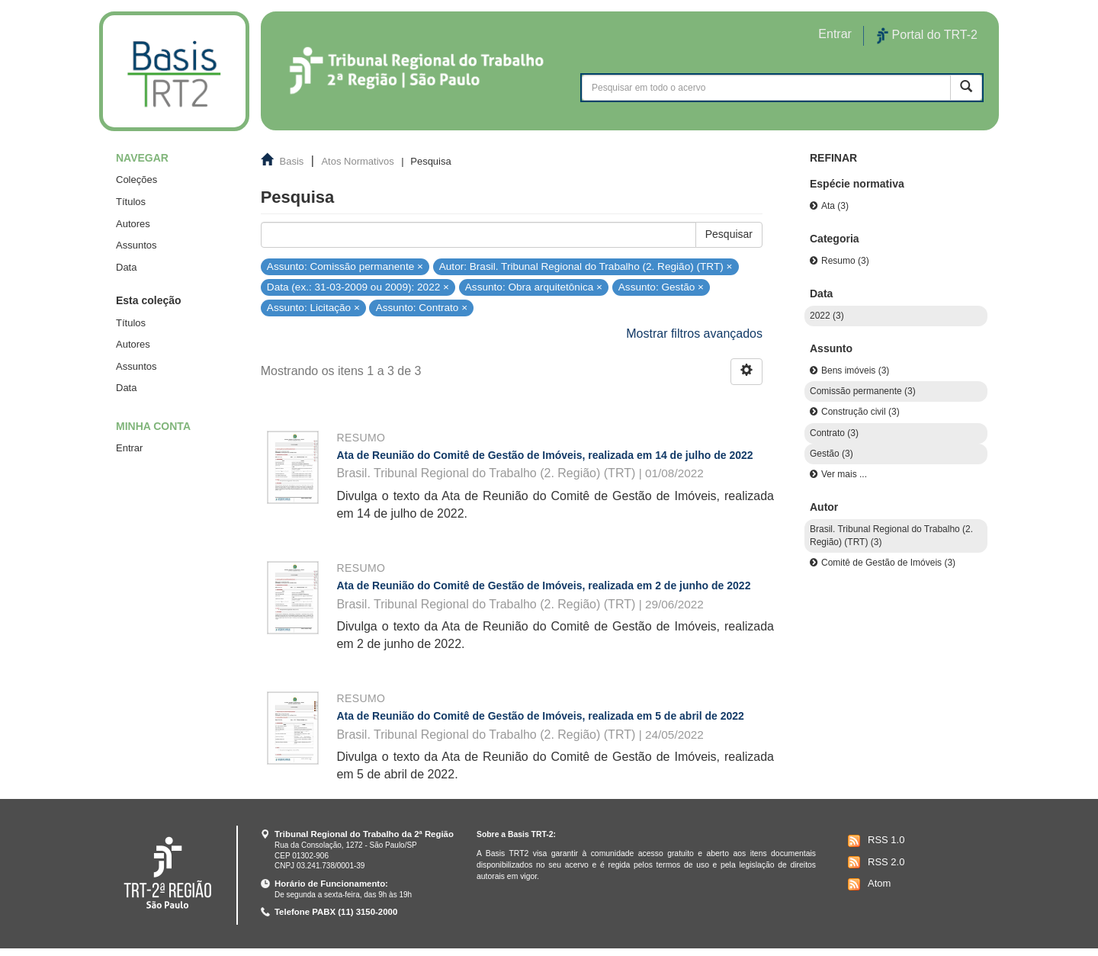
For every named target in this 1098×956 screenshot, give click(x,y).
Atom (867, 884)
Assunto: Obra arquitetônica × (533, 287)
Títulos (131, 201)
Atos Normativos (357, 161)
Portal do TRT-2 (927, 35)
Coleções (136, 179)
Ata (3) (835, 206)
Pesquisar (729, 234)
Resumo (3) (845, 260)
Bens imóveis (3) (855, 370)
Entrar (129, 448)
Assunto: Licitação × (313, 307)
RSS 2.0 (874, 862)
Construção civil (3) (860, 411)
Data (126, 267)
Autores (133, 223)
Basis (292, 161)
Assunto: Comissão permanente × (345, 265)
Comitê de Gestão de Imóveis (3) (888, 562)
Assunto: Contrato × (422, 307)
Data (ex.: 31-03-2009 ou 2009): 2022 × (358, 287)
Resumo (360, 437)
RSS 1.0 (874, 841)
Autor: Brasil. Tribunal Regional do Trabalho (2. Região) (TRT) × (586, 265)
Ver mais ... (844, 474)
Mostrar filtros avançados (694, 333)
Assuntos (136, 245)
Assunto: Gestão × (661, 287)
